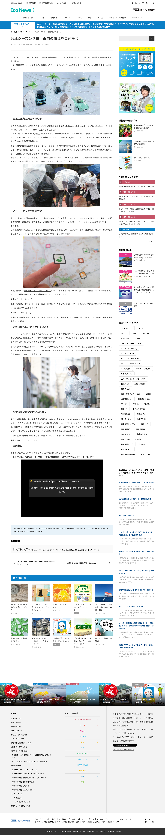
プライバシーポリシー (76, 819)
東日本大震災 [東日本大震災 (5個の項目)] (139, 409)
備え (63, 550)
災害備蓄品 (76, 550)
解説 (89, 17)
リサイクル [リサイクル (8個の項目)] (126, 373)
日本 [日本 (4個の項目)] (124, 409)
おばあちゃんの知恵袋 (117, 17)
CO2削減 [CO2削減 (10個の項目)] (126, 328)
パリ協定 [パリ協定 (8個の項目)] (125, 368)
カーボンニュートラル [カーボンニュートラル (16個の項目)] (131, 343)
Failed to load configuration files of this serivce (56, 481)
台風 (67, 550)
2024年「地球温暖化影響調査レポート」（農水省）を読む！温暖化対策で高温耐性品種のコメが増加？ (136, 625)
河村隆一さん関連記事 (19, 734)
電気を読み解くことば (19, 747)
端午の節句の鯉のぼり (127, 515)
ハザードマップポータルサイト (37, 290)
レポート (67, 17)
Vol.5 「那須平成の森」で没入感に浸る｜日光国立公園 (136, 571)
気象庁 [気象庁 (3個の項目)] (141, 414)
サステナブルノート (22, 25)
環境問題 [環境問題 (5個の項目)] (140, 429)
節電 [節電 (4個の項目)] (138, 439)
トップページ (16, 722)
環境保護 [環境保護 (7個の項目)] (125, 429)
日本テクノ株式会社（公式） (45, 819)
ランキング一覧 (16, 794)
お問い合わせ (76, 3)
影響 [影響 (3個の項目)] (136, 404)
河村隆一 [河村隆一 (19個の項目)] (126, 419)
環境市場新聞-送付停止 (20, 785)
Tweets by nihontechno (123, 749)
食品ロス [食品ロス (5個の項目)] (145, 454)
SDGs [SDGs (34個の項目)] (125, 338)
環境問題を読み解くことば (21, 742)
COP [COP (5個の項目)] (140, 328)
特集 (82, 748)
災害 (70, 550)
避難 (82, 550)
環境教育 (54, 17)
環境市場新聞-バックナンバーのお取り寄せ (28, 773)
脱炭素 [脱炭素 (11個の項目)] (143, 444)
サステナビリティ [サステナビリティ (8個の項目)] (129, 348)
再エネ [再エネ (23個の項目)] (125, 389)
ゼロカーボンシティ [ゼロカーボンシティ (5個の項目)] (130, 358)
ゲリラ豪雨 (19, 550)
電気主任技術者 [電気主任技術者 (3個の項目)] (128, 454)
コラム (79, 17)
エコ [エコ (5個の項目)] (137, 338)
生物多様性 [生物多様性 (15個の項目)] (141, 434)
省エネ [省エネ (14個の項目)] (125, 439)
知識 (42, 17)
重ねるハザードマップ (92, 550)
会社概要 (62, 819)
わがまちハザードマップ (53, 550)
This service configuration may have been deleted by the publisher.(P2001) (62, 489)
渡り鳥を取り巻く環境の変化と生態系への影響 (136, 482)
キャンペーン (137, 17)
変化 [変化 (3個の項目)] (124, 404)
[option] (16, 694)
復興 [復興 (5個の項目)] (147, 404)
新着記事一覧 (16, 726)
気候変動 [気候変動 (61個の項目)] (126, 414)
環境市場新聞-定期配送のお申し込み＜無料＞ (29, 777)
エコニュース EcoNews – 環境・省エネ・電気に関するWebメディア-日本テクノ (137, 472)
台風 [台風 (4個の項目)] (148, 394)
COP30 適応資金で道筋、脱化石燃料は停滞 (135, 499)
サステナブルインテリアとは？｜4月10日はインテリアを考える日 (136, 646)
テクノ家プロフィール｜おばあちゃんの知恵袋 (29, 761)
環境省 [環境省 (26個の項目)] (125, 434)
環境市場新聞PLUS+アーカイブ (23, 790)
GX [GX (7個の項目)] (135, 333)
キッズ (100, 17)
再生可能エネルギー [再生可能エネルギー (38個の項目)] (130, 394)
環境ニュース (82, 759)
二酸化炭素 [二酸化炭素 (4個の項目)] (139, 384)
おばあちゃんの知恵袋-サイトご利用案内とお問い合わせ (31, 756)
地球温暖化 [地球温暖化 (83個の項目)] (144, 399)
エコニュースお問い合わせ (21, 806)
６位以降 (149, 241)
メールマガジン (62, 3)
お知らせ (90, 819)
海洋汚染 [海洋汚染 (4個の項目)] (141, 419)
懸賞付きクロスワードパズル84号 (24, 769)
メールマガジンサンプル (21, 802)
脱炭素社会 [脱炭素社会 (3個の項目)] (126, 449)
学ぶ (82, 742)
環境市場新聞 (31, 3)
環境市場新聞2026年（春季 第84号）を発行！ (136, 590)
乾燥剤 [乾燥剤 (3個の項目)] (125, 384)
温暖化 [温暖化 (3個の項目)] (144, 424)
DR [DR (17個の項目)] (124, 333)
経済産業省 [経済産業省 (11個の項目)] (127, 444)
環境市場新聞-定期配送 (45, 821)
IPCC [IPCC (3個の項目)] (146, 333)
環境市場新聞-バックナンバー (113, 821)
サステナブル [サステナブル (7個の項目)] (127, 353)
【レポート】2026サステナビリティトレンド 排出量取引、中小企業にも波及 (136, 533)
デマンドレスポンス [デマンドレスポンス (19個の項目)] (130, 363)
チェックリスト (28, 550)
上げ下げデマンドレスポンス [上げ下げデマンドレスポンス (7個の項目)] (133, 379)
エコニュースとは (17, 3)
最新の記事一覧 (16, 730)
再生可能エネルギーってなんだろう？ (133, 606)
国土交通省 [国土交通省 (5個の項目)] (126, 399)
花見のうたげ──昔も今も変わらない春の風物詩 (136, 552)
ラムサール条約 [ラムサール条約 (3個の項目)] (143, 368)
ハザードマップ (39, 550)
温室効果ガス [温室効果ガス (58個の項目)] (128, 424)
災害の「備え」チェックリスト (24, 440)
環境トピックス (28, 17)
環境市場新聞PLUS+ (46, 3)
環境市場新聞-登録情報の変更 (23, 782)
